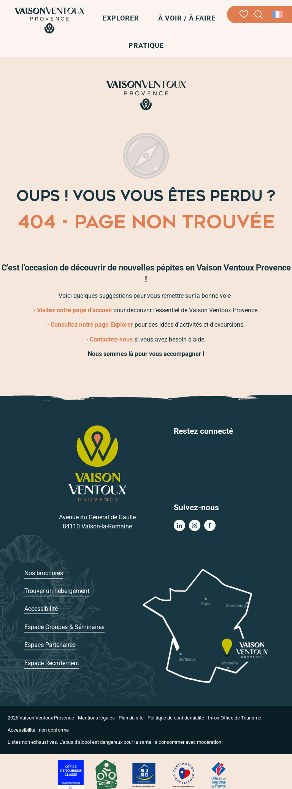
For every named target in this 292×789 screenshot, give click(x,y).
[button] (258, 14)
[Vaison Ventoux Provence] (146, 95)
